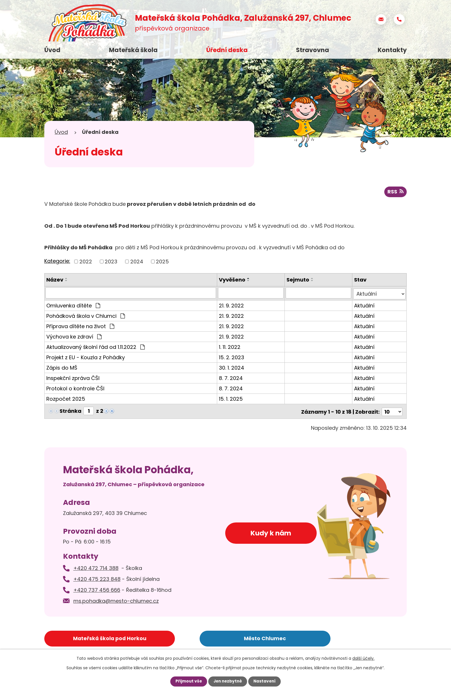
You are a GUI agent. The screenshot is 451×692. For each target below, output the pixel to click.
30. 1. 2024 (233, 367)
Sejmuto (299, 280)
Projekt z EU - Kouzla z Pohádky (85, 357)
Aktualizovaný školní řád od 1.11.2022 (95, 346)
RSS (395, 192)
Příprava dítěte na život (80, 326)
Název (54, 280)
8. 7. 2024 (233, 377)
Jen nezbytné (228, 681)
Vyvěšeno (234, 280)
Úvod (52, 50)
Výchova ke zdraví (74, 336)
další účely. (363, 658)
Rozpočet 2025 (65, 398)
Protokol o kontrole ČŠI (75, 388)
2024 (136, 262)
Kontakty (392, 50)
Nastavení (265, 681)
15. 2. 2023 (233, 357)
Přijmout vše (187, 681)
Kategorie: (57, 261)
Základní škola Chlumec (329, 637)
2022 (85, 262)
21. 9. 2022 (233, 305)
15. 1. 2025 (233, 398)
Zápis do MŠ (61, 367)
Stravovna (312, 50)
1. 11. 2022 (231, 346)
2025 (162, 262)
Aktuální (365, 305)
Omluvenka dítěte (73, 305)
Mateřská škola (133, 50)
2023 (111, 262)
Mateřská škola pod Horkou (89, 637)
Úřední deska (227, 50)
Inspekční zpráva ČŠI (73, 377)
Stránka (70, 410)
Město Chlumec (209, 637)
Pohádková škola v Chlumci (85, 315)
